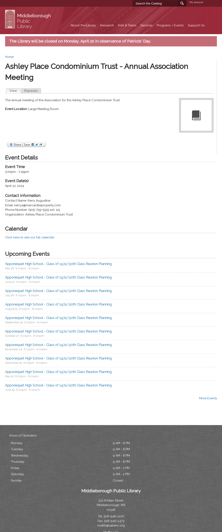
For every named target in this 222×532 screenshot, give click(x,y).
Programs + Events (170, 25)
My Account (196, 2)
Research (107, 25)
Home (9, 57)
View (14, 91)
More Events (208, 398)
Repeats (31, 91)
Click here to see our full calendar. (30, 237)
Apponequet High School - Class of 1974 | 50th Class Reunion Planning (58, 264)
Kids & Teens (127, 25)
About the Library (83, 25)
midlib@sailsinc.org (111, 525)
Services (146, 25)
